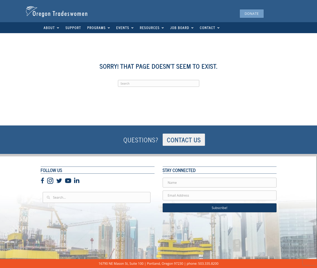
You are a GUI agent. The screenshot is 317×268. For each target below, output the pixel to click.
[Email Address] (220, 195)
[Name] (220, 182)
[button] (220, 207)
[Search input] (96, 197)
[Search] (158, 83)
